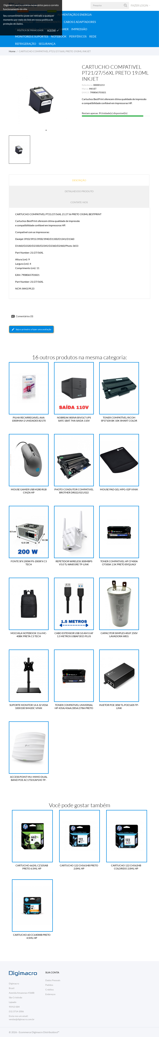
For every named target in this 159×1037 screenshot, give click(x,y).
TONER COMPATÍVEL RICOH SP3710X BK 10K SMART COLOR (117, 419)
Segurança (47, 43)
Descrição (79, 180)
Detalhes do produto (79, 191)
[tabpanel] (43, 99)
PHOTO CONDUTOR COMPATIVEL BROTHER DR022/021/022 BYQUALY (73, 491)
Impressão (79, 29)
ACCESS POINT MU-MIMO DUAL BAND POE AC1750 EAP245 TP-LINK (28, 778)
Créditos (49, 989)
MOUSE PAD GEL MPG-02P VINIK (117, 489)
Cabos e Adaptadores (80, 22)
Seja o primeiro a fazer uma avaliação (31, 329)
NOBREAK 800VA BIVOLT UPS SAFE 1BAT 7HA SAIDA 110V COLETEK (73, 419)
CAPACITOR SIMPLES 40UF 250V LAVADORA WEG (117, 635)
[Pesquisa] (125, 5)
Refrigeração (25, 43)
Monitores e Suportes (31, 36)
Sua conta (52, 972)
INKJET (92, 88)
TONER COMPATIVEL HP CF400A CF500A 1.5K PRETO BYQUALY (117, 563)
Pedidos (49, 985)
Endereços (50, 994)
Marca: (85, 88)
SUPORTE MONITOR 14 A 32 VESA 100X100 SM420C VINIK (28, 706)
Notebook (58, 36)
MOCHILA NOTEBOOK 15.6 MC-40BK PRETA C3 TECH (29, 635)
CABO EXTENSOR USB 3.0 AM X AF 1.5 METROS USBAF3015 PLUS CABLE (73, 635)
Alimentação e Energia (74, 14)
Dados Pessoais (52, 980)
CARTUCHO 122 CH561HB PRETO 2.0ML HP (79, 867)
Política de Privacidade (30, 30)
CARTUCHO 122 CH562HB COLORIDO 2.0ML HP (126, 867)
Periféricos (78, 36)
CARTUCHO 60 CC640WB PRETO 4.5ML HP (32, 936)
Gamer (64, 29)
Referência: (87, 85)
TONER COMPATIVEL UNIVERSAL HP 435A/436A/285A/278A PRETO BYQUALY (73, 706)
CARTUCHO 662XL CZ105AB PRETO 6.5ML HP (32, 867)
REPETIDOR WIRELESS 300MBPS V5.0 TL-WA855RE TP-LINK (73, 563)
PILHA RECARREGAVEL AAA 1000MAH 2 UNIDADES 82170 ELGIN (29, 419)
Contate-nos (79, 202)
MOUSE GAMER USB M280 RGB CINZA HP (29, 491)
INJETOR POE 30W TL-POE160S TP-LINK (117, 706)
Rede (92, 36)
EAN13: (85, 92)
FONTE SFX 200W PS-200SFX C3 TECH (29, 563)
